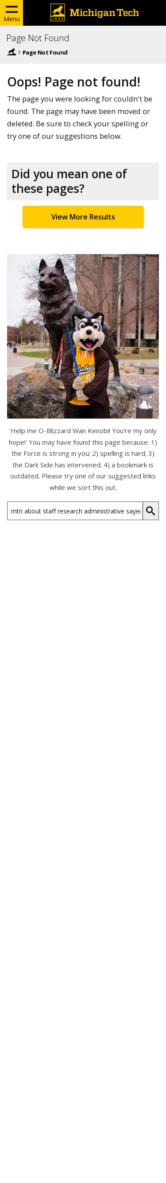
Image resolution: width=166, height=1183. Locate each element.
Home (11, 51)
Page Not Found (37, 38)
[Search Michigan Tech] (75, 511)
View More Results (83, 217)
